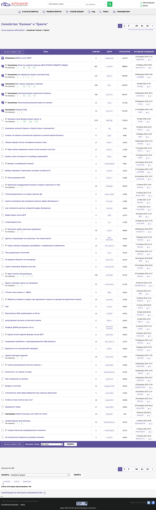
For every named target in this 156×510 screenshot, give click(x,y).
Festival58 (140, 165)
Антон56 (109, 300)
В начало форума (30, 12)
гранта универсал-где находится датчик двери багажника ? (32, 201)
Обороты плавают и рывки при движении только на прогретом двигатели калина (44, 299)
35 (29, 68)
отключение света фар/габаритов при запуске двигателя (31, 393)
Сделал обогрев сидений (16, 356)
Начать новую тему (13, 52)
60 (137, 26)
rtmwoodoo (109, 284)
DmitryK (109, 201)
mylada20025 (109, 164)
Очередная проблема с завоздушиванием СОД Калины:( (30, 342)
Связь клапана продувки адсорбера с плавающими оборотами (36, 246)
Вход (145, 6)
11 (29, 86)
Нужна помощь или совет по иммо (31, 414)
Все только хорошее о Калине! (29, 84)
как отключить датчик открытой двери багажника (28, 208)
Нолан (140, 104)
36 (34, 68)
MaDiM (140, 373)
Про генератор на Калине (16, 379)
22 (24, 96)
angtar (140, 329)
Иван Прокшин (109, 239)
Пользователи (123, 12)
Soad (109, 103)
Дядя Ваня (109, 58)
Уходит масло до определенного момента (27, 430)
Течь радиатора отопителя (17, 253)
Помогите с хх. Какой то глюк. (18, 372)
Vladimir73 (140, 232)
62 (147, 26)
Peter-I (140, 130)
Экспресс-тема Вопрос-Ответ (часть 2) (24, 119)
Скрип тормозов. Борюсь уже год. (20, 267)
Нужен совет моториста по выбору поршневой (26, 157)
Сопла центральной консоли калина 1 (25, 365)
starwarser (109, 357)
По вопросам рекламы (9, 505)
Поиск (106, 12)
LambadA (6, 481)
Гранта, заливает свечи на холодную (21, 283)
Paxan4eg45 (109, 430)
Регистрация (148, 3)
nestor (109, 230)
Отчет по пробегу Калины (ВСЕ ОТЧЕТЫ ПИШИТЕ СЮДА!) (43, 65)
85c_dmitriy (109, 246)
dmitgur (140, 86)
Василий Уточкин (109, 328)
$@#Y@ (109, 120)
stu (109, 222)
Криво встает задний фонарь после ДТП (26, 335)
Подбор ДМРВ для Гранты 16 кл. (19, 327)
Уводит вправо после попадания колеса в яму (26, 142)
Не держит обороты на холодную (20, 260)
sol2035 (109, 314)
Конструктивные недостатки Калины (34, 93)
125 (24, 121)
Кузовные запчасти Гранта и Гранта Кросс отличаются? (29, 128)
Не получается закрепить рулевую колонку (24, 437)
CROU (109, 157)
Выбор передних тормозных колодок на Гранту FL (28, 171)
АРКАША (109, 186)
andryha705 (109, 267)
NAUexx (140, 187)
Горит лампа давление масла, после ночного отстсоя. (31, 150)
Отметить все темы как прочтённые (140, 30)
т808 (140, 261)
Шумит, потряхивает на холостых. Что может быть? (28, 239)
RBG (109, 215)
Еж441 (109, 349)
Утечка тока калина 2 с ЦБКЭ (18, 292)
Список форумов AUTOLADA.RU (12, 30)
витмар (140, 144)
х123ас (140, 121)
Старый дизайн (77, 12)
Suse (109, 253)
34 (24, 68)
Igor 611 (109, 95)
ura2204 (109, 66)
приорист (140, 315)
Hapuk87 (109, 414)
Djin (109, 85)
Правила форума (54, 12)
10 (24, 86)
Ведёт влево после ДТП (15, 215)
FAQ (93, 12)
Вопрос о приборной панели (21, 164)
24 (34, 96)
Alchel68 (109, 275)
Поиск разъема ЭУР (16, 178)
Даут (109, 135)
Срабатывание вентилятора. (18, 421)
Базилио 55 (140, 68)
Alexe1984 (109, 365)
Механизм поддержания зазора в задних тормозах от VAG (34, 185)
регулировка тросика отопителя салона (23, 320)
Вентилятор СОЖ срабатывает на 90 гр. (22, 313)
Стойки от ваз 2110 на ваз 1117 (19, 400)
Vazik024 (140, 358)
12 (34, 86)
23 (29, 96)
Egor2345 (109, 260)
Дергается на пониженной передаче (21, 349)
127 (36, 121)
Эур (7, 306)
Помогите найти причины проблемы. (24, 229)
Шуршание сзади (12, 407)
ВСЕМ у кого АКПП (23, 58)
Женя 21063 (109, 194)
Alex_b (109, 76)
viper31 (109, 171)
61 (142, 26)
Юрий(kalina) (140, 285)
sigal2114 (109, 379)
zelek (140, 112)
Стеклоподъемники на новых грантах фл (23, 194)
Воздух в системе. (13, 386)
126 (30, 121)
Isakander (109, 335)
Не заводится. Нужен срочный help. (34, 75)
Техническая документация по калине (35, 103)
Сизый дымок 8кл (13, 222)
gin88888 (140, 77)
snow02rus (140, 96)
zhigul (109, 307)
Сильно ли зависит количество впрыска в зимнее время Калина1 (34, 135)
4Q (109, 128)
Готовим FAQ (21, 110)
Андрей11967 (109, 386)
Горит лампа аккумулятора (20, 274)
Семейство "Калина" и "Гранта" (24, 24)
